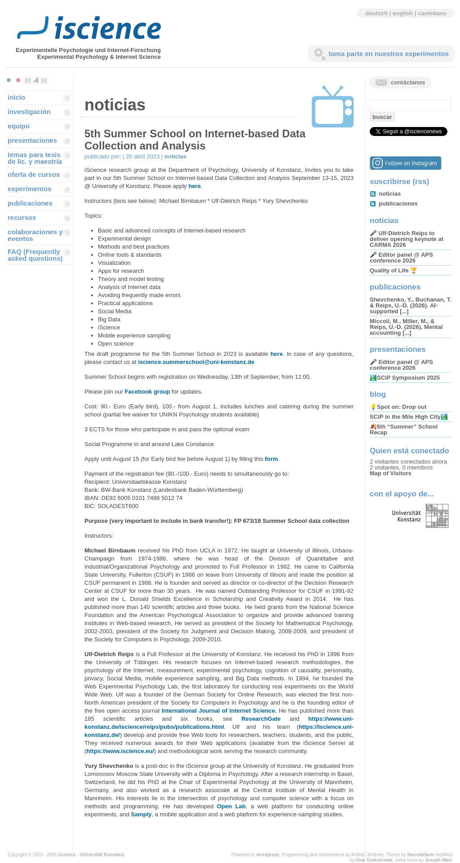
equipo (19, 126)
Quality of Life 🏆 (393, 270)
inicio (16, 97)
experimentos (30, 189)
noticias (175, 156)
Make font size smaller (27, 80)
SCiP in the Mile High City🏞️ (409, 416)
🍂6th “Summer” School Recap (404, 429)
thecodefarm (420, 854)
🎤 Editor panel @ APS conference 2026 (401, 257)
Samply (141, 814)
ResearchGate (260, 718)
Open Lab (231, 806)
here (194, 186)
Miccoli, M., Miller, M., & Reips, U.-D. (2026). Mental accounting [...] (406, 327)
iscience (66, 854)
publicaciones (30, 203)
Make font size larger (44, 80)
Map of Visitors (390, 473)
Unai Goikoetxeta (374, 860)
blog (378, 394)
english (403, 13)
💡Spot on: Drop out (398, 406)
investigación (29, 111)
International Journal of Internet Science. (219, 710)
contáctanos (408, 82)
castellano (432, 13)
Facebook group (147, 391)
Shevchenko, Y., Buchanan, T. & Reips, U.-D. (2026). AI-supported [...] (410, 305)
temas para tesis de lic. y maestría (35, 158)
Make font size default (36, 80)
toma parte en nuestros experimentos (388, 53)
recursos (22, 217)
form (271, 459)
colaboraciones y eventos (35, 235)
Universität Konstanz (102, 854)
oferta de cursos (34, 174)
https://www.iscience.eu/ (120, 751)
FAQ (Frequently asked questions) (35, 255)
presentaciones (32, 140)
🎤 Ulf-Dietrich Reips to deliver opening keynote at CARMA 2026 (406, 239)
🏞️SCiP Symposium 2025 (405, 377)
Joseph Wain (438, 860)
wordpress (268, 854)
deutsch (376, 13)
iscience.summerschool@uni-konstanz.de (196, 362)
